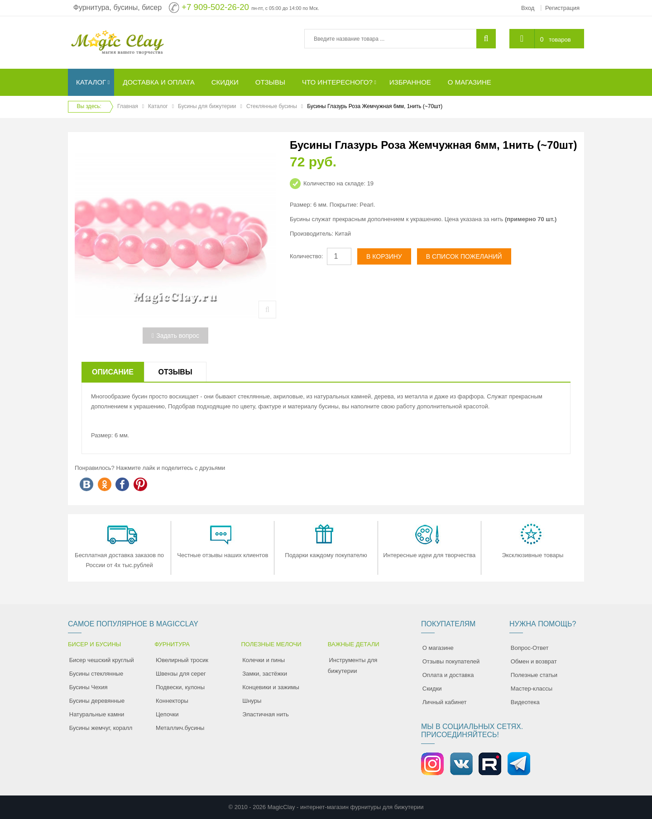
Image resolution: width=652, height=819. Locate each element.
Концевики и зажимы (270, 687)
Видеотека (525, 702)
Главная (127, 106)
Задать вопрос (175, 335)
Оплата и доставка (448, 675)
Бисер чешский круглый (101, 660)
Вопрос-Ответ (530, 647)
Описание (113, 372)
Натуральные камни (97, 714)
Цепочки (167, 714)
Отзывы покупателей (451, 661)
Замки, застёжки (264, 673)
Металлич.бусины (180, 727)
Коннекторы (172, 700)
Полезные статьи (534, 675)
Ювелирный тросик (182, 660)
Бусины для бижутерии (207, 106)
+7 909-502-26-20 (215, 7)
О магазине (438, 647)
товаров (559, 39)
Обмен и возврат (534, 661)
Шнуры (251, 700)
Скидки (432, 688)
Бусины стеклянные (96, 673)
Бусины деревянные (97, 700)
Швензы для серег (181, 673)
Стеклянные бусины (271, 106)
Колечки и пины (263, 660)
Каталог (158, 106)
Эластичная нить (265, 714)
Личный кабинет (444, 702)
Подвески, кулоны (180, 687)
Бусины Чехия (88, 687)
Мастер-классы (531, 688)
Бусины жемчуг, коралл (101, 727)
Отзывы (175, 372)
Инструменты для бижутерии (353, 665)
